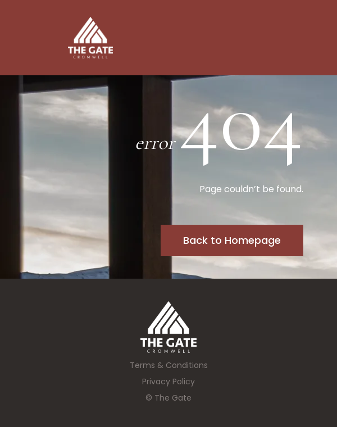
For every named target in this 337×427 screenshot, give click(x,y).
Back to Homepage (232, 240)
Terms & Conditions (169, 365)
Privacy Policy (168, 381)
